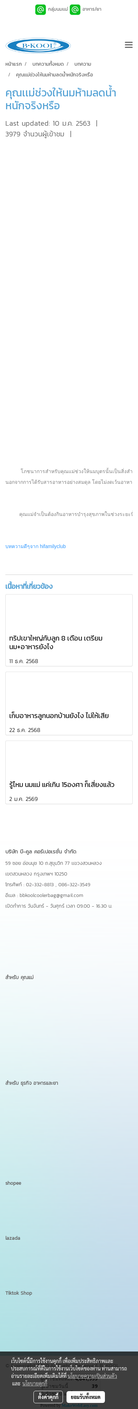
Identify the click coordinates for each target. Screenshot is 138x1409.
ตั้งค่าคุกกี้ (48, 1397)
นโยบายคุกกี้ (34, 1383)
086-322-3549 (74, 884)
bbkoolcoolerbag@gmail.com (51, 895)
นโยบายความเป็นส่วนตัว (92, 1376)
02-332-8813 (40, 884)
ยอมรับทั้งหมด (86, 1397)
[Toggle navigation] (129, 46)
